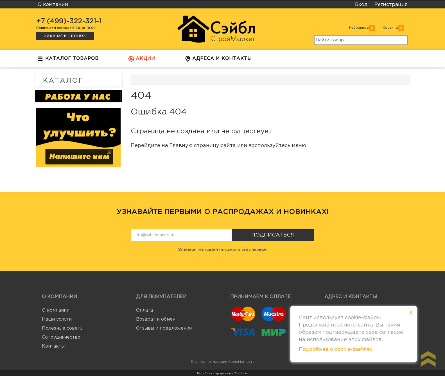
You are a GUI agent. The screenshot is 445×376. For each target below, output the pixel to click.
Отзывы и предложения (164, 328)
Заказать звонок (65, 36)
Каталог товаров (68, 60)
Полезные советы (62, 328)
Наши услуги (57, 319)
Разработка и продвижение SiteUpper (222, 373)
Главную (181, 145)
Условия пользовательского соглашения (222, 250)
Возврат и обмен (155, 319)
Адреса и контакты (218, 60)
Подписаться (273, 235)
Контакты (53, 346)
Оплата (144, 310)
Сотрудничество (61, 337)
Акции (141, 60)
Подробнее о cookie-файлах (335, 349)
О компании (55, 310)
